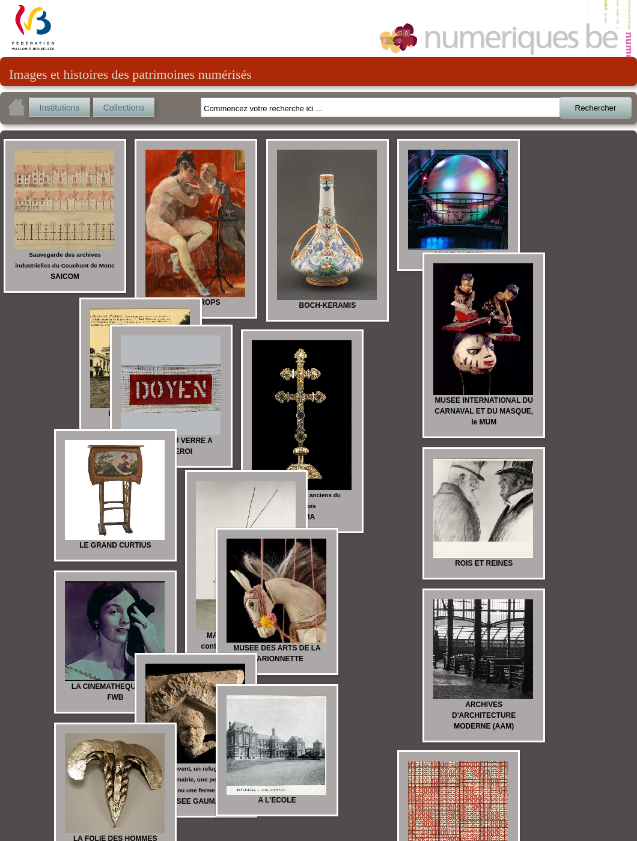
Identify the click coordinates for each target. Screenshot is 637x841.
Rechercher (596, 107)
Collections (123, 107)
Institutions (60, 107)
